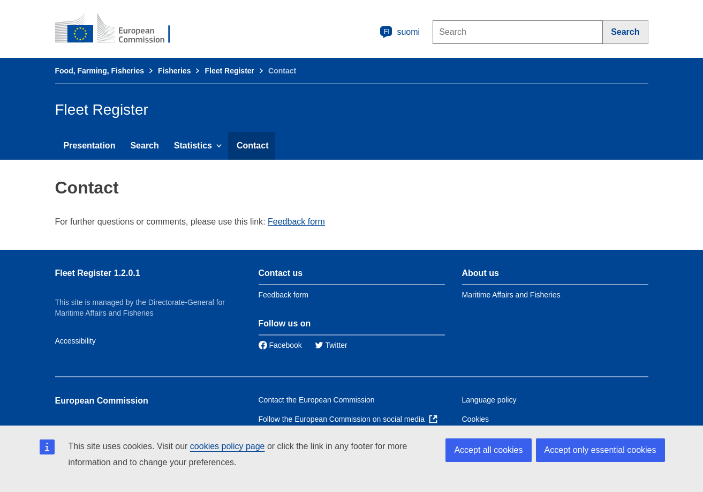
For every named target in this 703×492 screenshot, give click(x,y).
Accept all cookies (488, 449)
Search (144, 145)
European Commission (101, 400)
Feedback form (296, 221)
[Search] (625, 32)
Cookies (475, 419)
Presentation (90, 145)
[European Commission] (120, 29)
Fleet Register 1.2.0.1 (97, 273)
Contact (253, 145)
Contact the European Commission (317, 400)
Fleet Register (229, 70)
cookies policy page (227, 446)
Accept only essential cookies (600, 449)
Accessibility (75, 341)
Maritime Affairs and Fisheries (511, 294)
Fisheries (174, 70)
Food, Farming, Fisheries (99, 70)
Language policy (489, 400)
